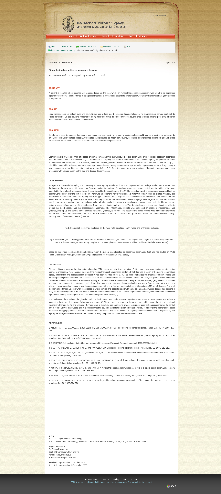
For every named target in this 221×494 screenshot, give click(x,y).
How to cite (67, 47)
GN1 (171, 486)
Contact (143, 36)
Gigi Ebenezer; (102, 50)
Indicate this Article (88, 47)
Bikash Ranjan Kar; (86, 50)
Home (71, 36)
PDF (128, 47)
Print (53, 47)
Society (119, 36)
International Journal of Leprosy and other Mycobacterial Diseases (94, 23)
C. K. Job (113, 50)
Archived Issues (88, 36)
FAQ (131, 36)
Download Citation (111, 47)
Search (105, 36)
